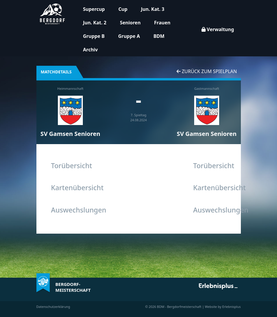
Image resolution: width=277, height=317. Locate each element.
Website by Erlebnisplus (223, 306)
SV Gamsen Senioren (70, 134)
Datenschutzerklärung (53, 306)
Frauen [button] (162, 22)
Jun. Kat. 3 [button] (152, 9)
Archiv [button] (90, 49)
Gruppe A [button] (129, 36)
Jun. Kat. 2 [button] (95, 22)
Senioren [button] (130, 22)
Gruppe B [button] (94, 36)
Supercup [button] (94, 9)
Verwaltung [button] (218, 29)
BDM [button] (158, 36)
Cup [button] (122, 9)
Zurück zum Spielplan (207, 71)
